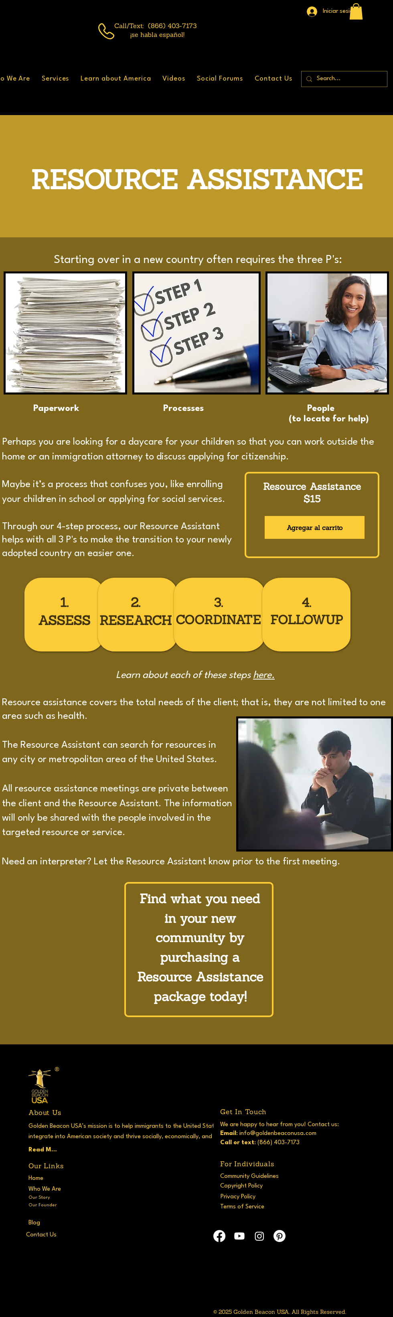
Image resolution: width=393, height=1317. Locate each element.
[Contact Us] (55, 1235)
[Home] (44, 1178)
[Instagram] (259, 1236)
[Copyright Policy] (249, 1186)
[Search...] (343, 79)
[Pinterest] (279, 1236)
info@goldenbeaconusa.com (277, 1134)
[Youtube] (239, 1236)
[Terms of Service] (249, 1207)
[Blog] (57, 1223)
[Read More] (44, 1150)
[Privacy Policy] (246, 1197)
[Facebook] (219, 1236)
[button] (356, 11)
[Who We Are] (46, 1189)
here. (264, 675)
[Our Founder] (46, 1205)
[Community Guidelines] (253, 1176)
